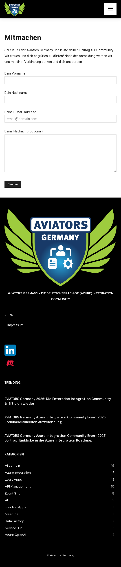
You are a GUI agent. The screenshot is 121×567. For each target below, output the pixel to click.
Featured (11, 393)
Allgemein (12, 411)
